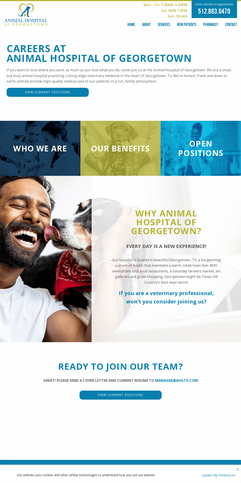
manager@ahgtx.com (176, 386)
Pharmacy (210, 24)
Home (131, 24)
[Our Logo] (26, 14)
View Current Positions (47, 92)
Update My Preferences (219, 475)
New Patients (186, 24)
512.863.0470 (214, 11)
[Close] (237, 468)
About (146, 24)
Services (164, 24)
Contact (231, 24)
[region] (120, 474)
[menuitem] (131, 24)
